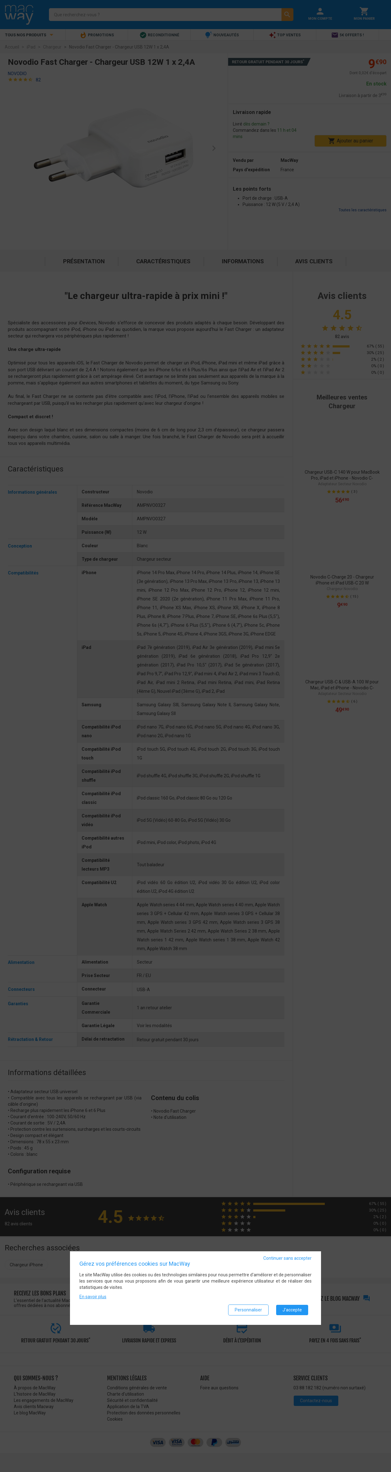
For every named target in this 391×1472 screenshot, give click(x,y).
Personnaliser (248, 1309)
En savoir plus (92, 1296)
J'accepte (292, 1309)
